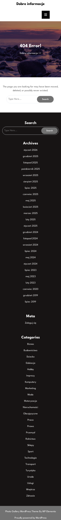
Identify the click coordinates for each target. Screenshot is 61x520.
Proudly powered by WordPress (30, 518)
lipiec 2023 (30, 271)
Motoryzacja (30, 397)
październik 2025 (30, 173)
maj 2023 (30, 277)
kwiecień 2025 (30, 210)
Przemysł (30, 428)
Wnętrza (30, 482)
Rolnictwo (30, 434)
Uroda (30, 470)
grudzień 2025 (30, 161)
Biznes (30, 342)
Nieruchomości (30, 403)
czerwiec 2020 (30, 289)
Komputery (30, 379)
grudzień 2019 (30, 295)
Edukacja (30, 361)
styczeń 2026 (30, 155)
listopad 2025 (30, 167)
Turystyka (30, 464)
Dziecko (30, 354)
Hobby (30, 367)
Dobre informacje (30, 4)
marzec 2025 (30, 216)
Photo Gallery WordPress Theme (22, 511)
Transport (30, 458)
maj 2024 (30, 259)
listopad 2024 (30, 240)
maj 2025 (30, 204)
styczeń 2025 (30, 228)
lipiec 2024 (30, 253)
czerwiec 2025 (30, 198)
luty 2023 (30, 283)
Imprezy (30, 373)
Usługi (30, 476)
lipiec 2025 (30, 192)
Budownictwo (30, 348)
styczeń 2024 (30, 265)
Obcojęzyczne (30, 409)
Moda (30, 391)
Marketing (30, 385)
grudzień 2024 (30, 234)
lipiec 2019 (30, 301)
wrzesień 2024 (30, 246)
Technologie (30, 452)
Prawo (30, 421)
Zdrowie (30, 489)
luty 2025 (30, 222)
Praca (30, 415)
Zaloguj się (30, 322)
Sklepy (30, 440)
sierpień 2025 (31, 185)
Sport (30, 446)
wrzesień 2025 (30, 179)
